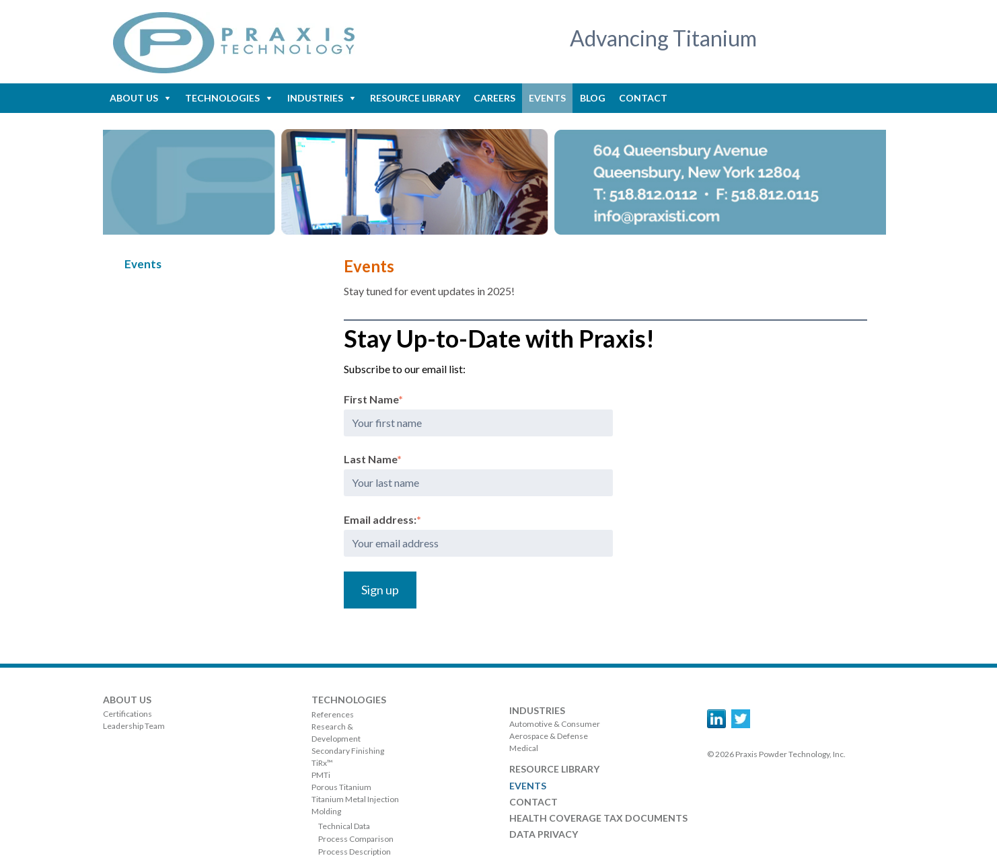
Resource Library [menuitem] (415, 98)
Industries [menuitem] (315, 98)
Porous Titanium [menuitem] (341, 787)
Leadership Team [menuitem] (134, 726)
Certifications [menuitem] (127, 714)
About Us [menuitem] (134, 98)
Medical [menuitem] (523, 748)
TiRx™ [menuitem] (322, 763)
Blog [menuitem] (592, 98)
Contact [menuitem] (643, 98)
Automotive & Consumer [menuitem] (554, 724)
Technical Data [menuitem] (344, 826)
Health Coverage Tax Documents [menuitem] (598, 818)
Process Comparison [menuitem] (356, 839)
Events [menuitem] (547, 98)
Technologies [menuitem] (222, 98)
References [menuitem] (332, 714)
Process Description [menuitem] (354, 852)
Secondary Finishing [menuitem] (347, 751)
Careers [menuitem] (494, 98)
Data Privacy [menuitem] (543, 834)
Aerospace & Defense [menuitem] (548, 736)
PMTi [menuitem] (320, 775)
